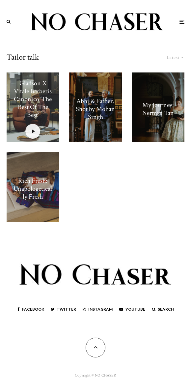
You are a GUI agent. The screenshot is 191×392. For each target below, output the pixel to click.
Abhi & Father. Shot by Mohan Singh (95, 109)
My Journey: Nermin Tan (158, 109)
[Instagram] (97, 309)
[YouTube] (132, 309)
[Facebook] (30, 309)
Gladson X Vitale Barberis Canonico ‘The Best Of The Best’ (33, 99)
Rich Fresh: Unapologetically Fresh (33, 189)
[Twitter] (63, 309)
